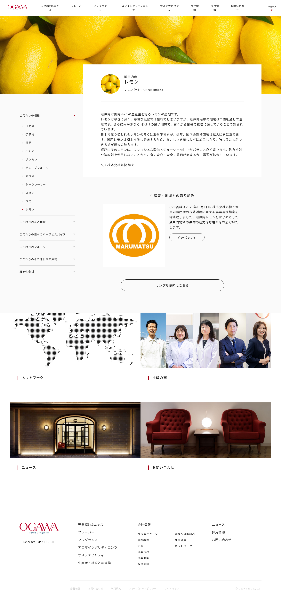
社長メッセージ (148, 534)
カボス (28, 176)
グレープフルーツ (35, 168)
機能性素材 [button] (47, 272)
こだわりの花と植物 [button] (47, 222)
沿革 (140, 546)
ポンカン (29, 159)
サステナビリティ (91, 555)
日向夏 (28, 126)
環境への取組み (185, 534)
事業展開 (143, 558)
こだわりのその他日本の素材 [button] (47, 259)
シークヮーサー (34, 184)
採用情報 (218, 532)
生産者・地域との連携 (94, 563)
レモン (27, 209)
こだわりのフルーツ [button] (47, 247)
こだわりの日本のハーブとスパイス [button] (47, 234)
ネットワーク (183, 546)
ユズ (26, 201)
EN (45, 541)
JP (39, 541)
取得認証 (143, 564)
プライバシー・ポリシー (143, 588)
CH (52, 541)
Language (271, 8)
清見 (26, 142)
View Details (187, 237)
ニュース (218, 524)
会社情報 (144, 524)
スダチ (28, 193)
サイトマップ (172, 588)
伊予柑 (28, 134)
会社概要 (143, 540)
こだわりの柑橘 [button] (47, 115)
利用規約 (116, 588)
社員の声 (180, 540)
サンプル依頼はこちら (172, 285)
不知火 (28, 151)
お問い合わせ (222, 540)
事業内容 (143, 552)
